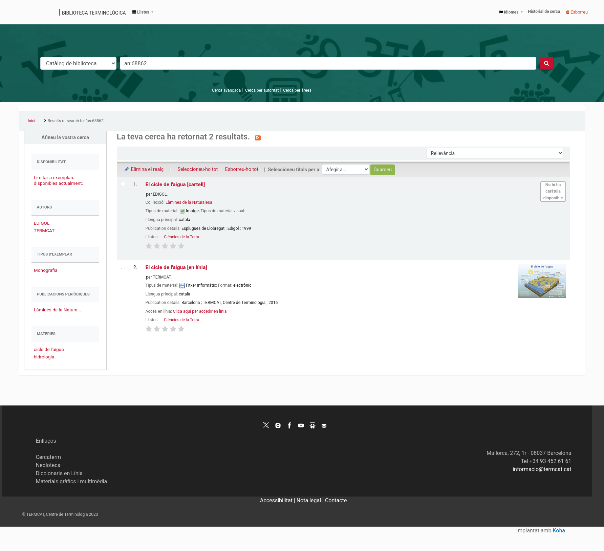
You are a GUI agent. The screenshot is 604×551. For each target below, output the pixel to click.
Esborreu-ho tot (241, 169)
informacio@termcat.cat (542, 469)
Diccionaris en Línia (59, 473)
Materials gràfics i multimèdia (71, 481)
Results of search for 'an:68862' (76, 120)
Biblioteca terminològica (94, 13)
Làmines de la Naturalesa (189, 202)
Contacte (336, 500)
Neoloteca (48, 465)
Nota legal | (311, 500)
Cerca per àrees (297, 90)
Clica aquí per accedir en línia (200, 311)
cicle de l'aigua (49, 349)
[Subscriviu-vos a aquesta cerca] (258, 137)
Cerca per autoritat (262, 90)
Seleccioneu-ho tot (197, 169)
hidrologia (44, 356)
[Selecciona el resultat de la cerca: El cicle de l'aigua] (123, 184)
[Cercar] (547, 63)
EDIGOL (42, 223)
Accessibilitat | (278, 500)
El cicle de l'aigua (175, 184)
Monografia (46, 270)
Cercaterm (48, 457)
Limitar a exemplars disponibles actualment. (58, 180)
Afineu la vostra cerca (65, 137)
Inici (31, 120)
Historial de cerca (544, 11)
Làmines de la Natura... (57, 309)
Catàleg (26, 12)
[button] (142, 12)
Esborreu (577, 12)
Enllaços (46, 441)
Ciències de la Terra (181, 237)
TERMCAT (44, 230)
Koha (559, 530)
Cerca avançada (226, 90)
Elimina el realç (144, 169)
